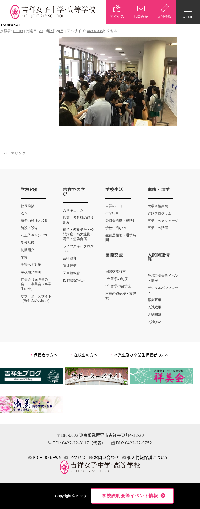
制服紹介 (27, 250)
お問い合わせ (104, 457)
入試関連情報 (159, 257)
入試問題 (154, 314)
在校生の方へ (84, 355)
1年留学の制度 (116, 279)
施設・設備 (29, 228)
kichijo (18, 31)
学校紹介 (30, 189)
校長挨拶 (27, 206)
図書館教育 (71, 273)
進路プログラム (159, 213)
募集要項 (154, 300)
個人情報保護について (145, 457)
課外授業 (70, 266)
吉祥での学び (74, 191)
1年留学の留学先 (118, 286)
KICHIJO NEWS (44, 457)
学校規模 (27, 243)
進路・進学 (159, 189)
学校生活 (114, 189)
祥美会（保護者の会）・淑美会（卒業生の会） (36, 284)
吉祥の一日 (113, 206)
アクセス (75, 457)
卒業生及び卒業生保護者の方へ (140, 355)
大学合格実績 (158, 206)
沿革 (24, 213)
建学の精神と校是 (34, 221)
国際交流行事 (115, 271)
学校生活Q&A (115, 228)
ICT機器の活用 (74, 280)
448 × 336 (95, 31)
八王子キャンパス (34, 235)
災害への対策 (31, 265)
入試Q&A (154, 322)
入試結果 (154, 307)
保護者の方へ (44, 355)
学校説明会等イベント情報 (130, 495)
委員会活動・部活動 (120, 221)
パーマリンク (15, 153)
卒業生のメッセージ (163, 221)
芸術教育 (70, 258)
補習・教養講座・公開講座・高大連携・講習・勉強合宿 (78, 234)
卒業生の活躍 (158, 228)
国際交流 (114, 255)
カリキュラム (73, 210)
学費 (24, 257)
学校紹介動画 (31, 272)
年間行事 (112, 213)
